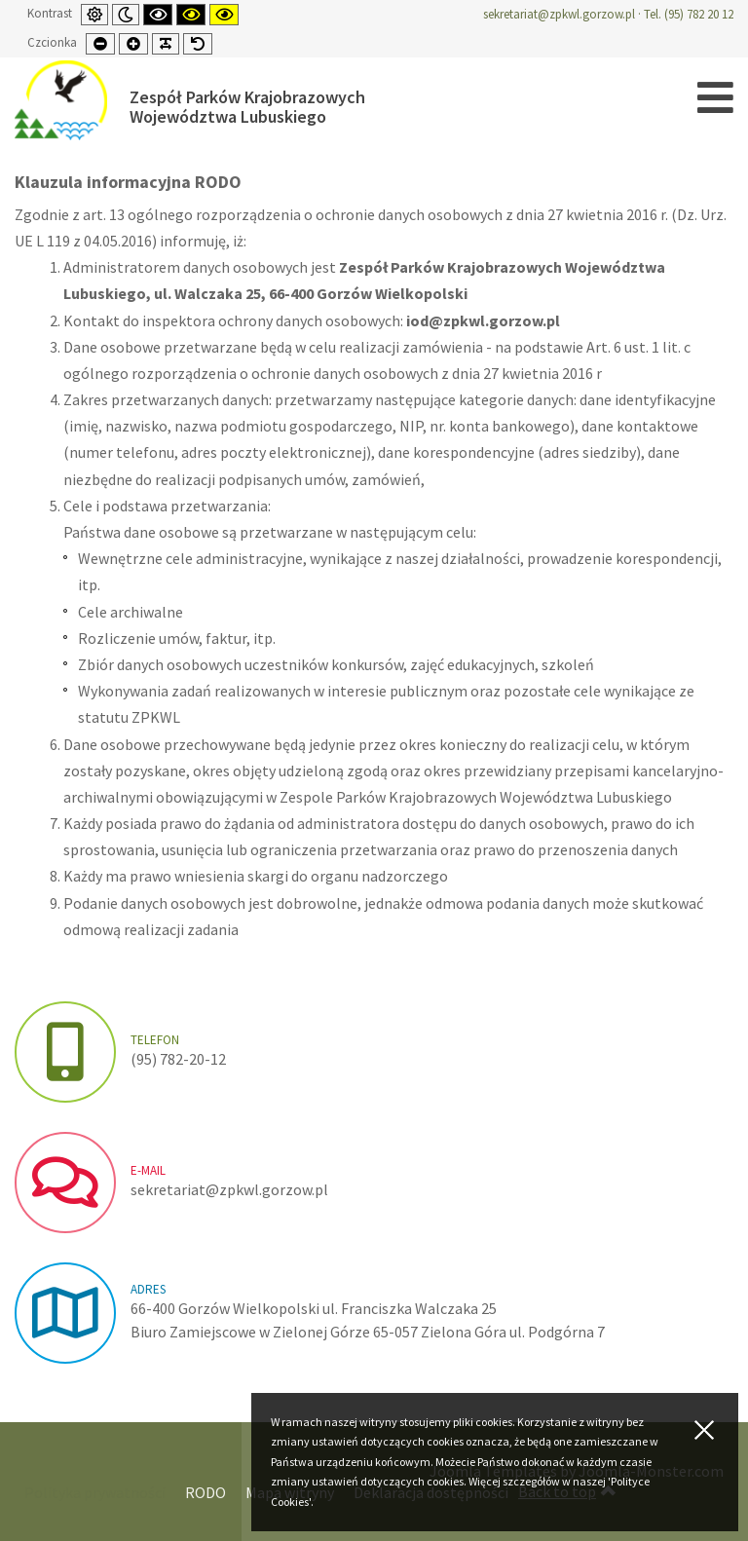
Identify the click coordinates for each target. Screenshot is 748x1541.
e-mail (148, 1170)
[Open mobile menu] (715, 98)
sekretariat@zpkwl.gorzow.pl (559, 14)
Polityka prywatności (95, 1492)
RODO (205, 1492)
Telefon (155, 1040)
